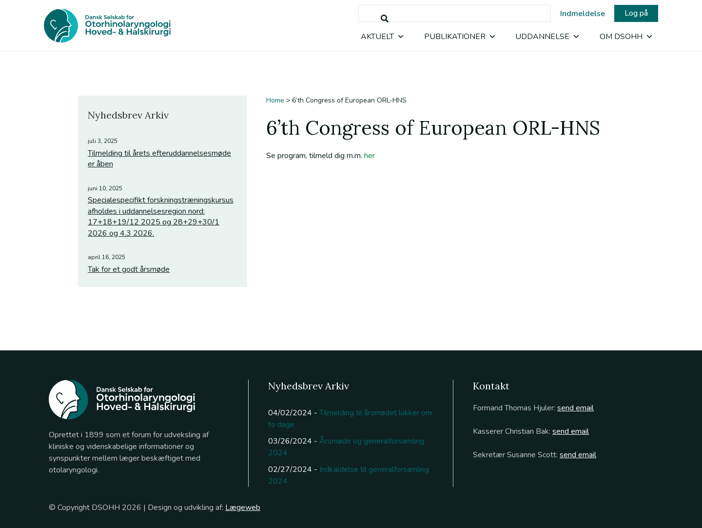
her (369, 155)
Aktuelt (383, 36)
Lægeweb (242, 507)
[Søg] (384, 18)
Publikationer (460, 36)
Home (275, 100)
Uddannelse (547, 36)
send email (575, 408)
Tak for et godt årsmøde (129, 269)
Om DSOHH (626, 36)
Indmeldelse (582, 13)
